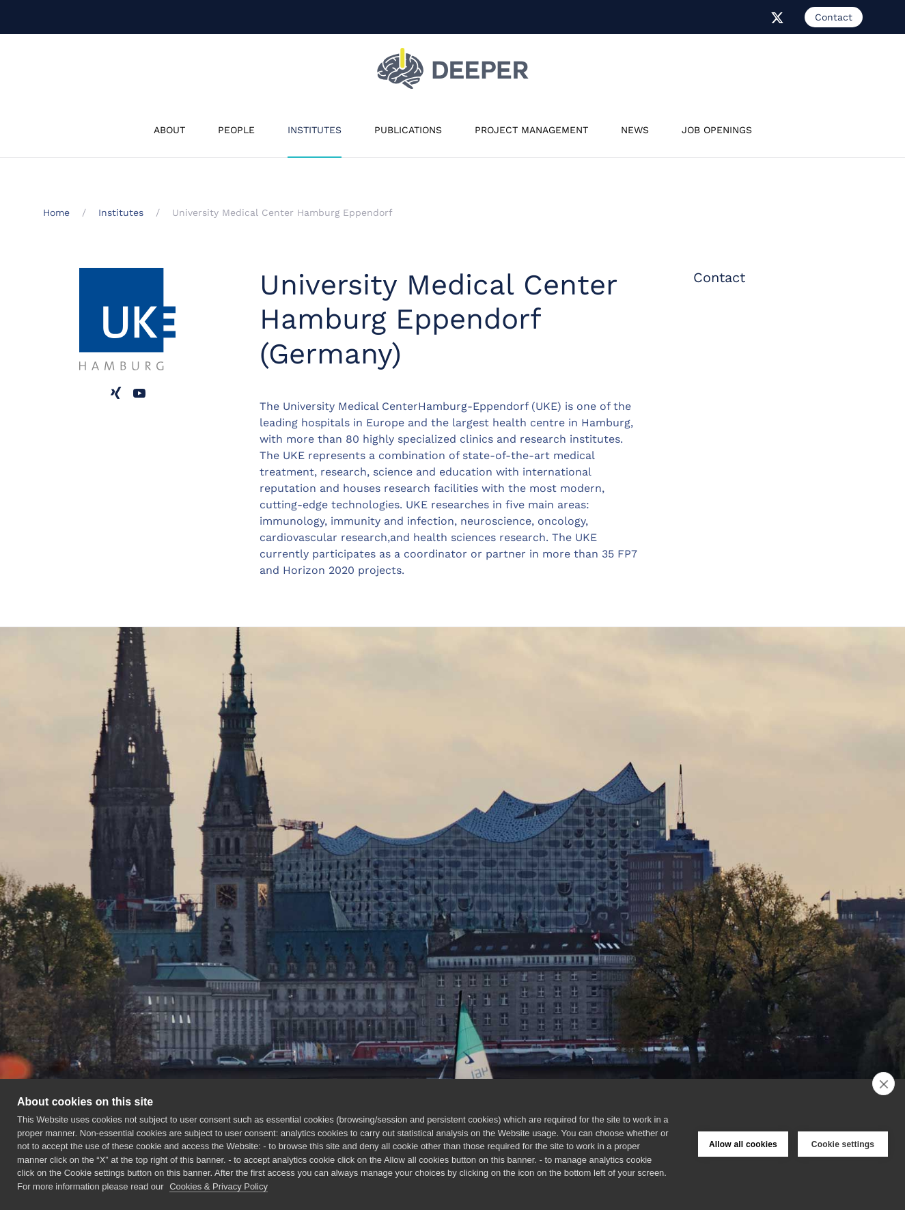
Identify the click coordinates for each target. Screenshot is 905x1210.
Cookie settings (842, 1144)
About (169, 129)
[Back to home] (453, 68)
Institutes (315, 129)
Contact (833, 17)
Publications (408, 129)
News (635, 129)
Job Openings (717, 129)
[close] (883, 1083)
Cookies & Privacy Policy (218, 1186)
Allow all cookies (743, 1144)
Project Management (531, 129)
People (236, 129)
